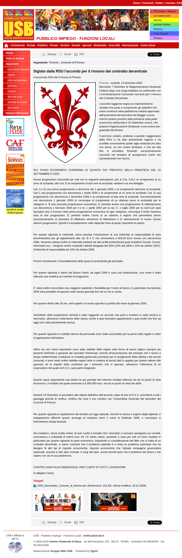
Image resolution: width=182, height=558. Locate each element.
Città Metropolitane (17, 80)
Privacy (158, 38)
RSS (179, 3)
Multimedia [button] (100, 45)
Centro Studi (148, 45)
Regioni (11, 74)
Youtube (170, 3)
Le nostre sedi (162, 15)
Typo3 (94, 551)
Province (12, 85)
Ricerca (158, 29)
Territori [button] (64, 45)
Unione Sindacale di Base (65, 541)
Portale (31, 45)
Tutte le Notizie (15, 58)
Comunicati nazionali (18, 69)
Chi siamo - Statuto (165, 11)
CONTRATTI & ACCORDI (17, 102)
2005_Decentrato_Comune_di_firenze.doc (62, 485)
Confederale (18, 45)
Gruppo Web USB (61, 551)
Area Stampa (161, 33)
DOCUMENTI (13, 107)
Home (136, 3)
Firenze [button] (54, 62)
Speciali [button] (87, 45)
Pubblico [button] (42, 45)
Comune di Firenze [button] (72, 62)
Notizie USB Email (17, 113)
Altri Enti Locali (15, 96)
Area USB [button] (114, 45)
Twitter (159, 3)
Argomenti (12, 63)
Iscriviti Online (162, 24)
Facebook (147, 3)
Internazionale (130, 45)
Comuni (12, 91)
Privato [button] (54, 45)
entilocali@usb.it (93, 535)
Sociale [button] (76, 45)
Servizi (158, 20)
